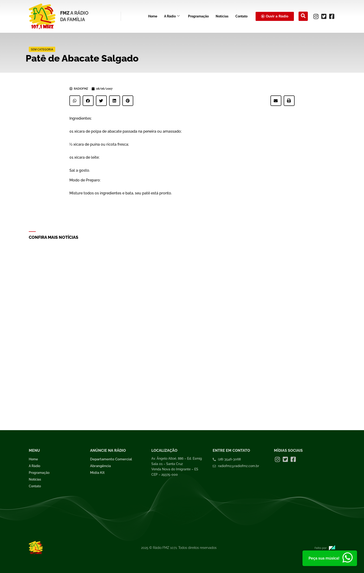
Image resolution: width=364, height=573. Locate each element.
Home (152, 16)
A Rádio (172, 16)
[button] (74, 100)
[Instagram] (315, 16)
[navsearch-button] (303, 16)
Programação (198, 16)
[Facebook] (331, 16)
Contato (241, 16)
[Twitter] (323, 16)
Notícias (222, 16)
